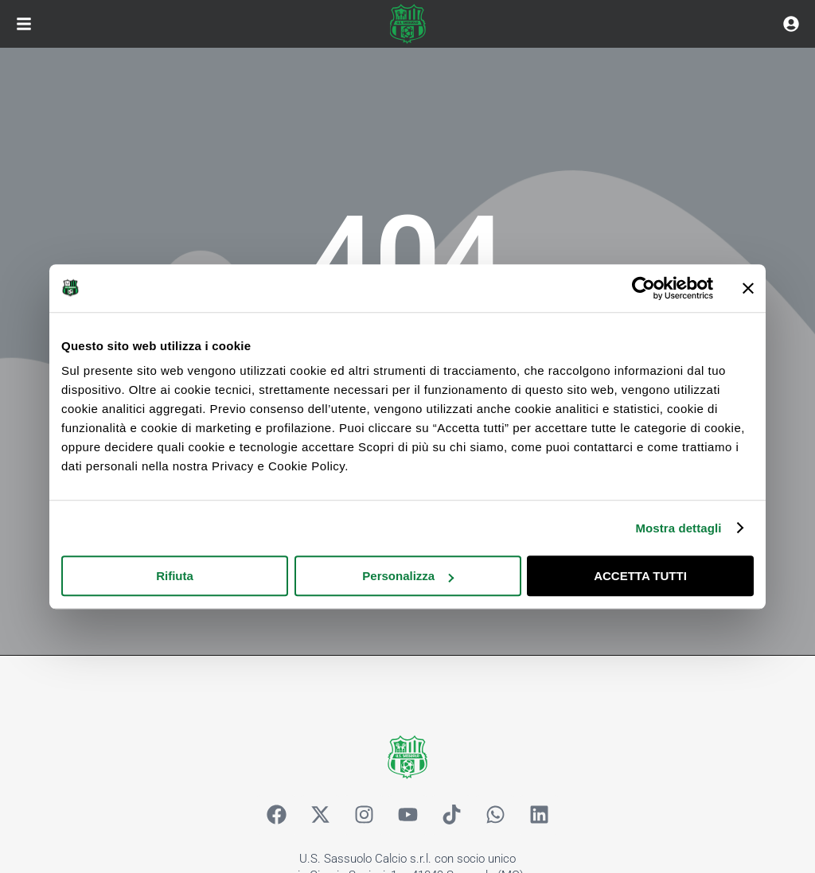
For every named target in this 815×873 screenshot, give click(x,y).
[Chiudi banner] (748, 288)
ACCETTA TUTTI (640, 576)
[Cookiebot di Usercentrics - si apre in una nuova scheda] (643, 288)
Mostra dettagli (678, 528)
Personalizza (408, 576)
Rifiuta (174, 576)
